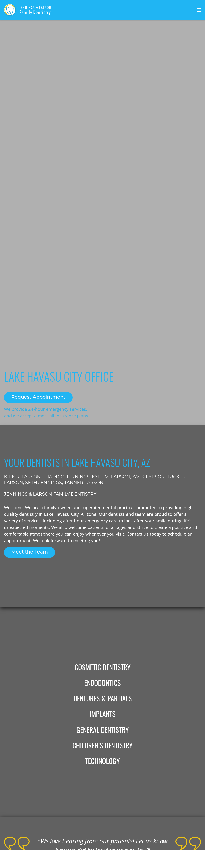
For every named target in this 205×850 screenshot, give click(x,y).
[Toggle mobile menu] (199, 10)
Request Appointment (38, 397)
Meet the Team (29, 552)
